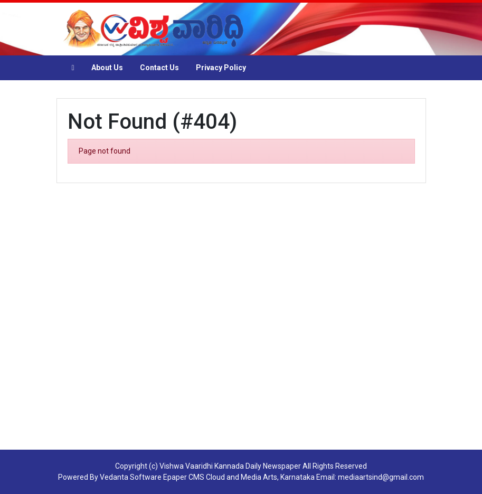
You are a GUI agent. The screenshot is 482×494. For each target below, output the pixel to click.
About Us (107, 67)
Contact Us (159, 67)
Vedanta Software (131, 477)
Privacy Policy (221, 67)
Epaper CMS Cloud (194, 477)
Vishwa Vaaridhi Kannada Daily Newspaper (230, 466)
